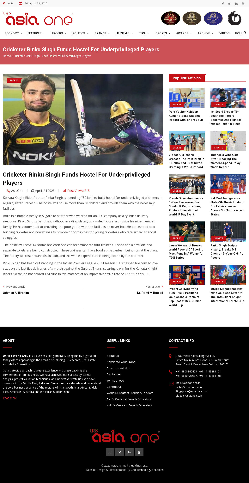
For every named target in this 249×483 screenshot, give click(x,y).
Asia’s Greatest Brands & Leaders (129, 399)
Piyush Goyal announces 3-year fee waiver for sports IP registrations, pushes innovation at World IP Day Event (186, 206)
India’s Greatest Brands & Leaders (129, 405)
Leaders (57, 33)
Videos (224, 33)
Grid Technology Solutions (147, 470)
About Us (113, 356)
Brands (100, 33)
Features (34, 33)
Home (7, 56)
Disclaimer (114, 374)
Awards (182, 33)
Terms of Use (115, 381)
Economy (12, 33)
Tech (142, 33)
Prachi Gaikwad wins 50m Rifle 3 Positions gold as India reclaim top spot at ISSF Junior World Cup (185, 297)
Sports (161, 33)
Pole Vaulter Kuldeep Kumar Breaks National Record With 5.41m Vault (186, 116)
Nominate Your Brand (121, 362)
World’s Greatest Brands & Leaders (130, 393)
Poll (238, 33)
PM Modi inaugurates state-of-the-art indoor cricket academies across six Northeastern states (227, 206)
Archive (204, 33)
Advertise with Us (118, 368)
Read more (10, 398)
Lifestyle (122, 33)
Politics (78, 33)
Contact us (114, 387)
